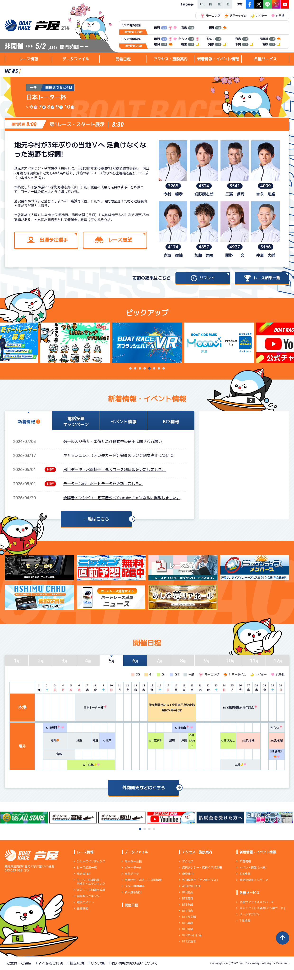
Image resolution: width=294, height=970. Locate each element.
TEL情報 (244, 920)
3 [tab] (140, 368)
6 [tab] (154, 368)
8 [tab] (163, 368)
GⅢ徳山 (184, 727)
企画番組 (82, 908)
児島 (79, 740)
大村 (240, 764)
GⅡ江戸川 (155, 740)
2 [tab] (135, 368)
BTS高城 (187, 898)
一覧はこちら (96, 519)
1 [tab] (130, 368)
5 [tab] (149, 368)
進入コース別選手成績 (91, 890)
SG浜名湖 (248, 740)
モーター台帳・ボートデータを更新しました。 (103, 483)
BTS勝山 (187, 892)
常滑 (95, 740)
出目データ (132, 874)
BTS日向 (187, 910)
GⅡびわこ (192, 741)
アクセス (187, 861)
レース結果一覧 (87, 867)
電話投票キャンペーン (253, 880)
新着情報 (245, 861)
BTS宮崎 (187, 929)
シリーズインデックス (91, 861)
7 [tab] (159, 368)
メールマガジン (249, 914)
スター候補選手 (135, 886)
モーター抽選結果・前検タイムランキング (91, 882)
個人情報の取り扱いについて (134, 963)
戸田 (184, 740)
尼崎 (172, 740)
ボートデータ (133, 867)
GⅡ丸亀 (91, 764)
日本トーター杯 (95, 707)
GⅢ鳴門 (55, 727)
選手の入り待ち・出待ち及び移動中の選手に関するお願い (112, 441)
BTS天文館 (189, 917)
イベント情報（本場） (253, 867)
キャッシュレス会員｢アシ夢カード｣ (262, 908)
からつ (277, 727)
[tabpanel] (147, 343)
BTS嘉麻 (187, 923)
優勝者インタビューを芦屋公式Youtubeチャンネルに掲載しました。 (121, 497)
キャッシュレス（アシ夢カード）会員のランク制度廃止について (118, 455)
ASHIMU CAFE (191, 886)
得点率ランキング (88, 896)
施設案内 (187, 874)
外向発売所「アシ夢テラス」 (200, 880)
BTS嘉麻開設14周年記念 (240, 707)
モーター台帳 (133, 861)
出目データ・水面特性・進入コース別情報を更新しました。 (114, 469)
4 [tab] (144, 368)
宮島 (59, 754)
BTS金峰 (187, 905)
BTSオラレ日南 (192, 935)
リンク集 (98, 963)
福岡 (55, 740)
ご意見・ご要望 (19, 963)
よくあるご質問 (50, 963)
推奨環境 (77, 963)
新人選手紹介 (133, 892)
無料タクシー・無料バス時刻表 (202, 867)
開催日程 (123, 59)
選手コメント (85, 902)
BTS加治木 (189, 941)
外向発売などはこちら (143, 788)
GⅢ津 (107, 740)
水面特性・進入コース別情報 (143, 880)
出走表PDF (84, 874)
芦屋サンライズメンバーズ (256, 902)
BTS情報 (244, 874)
